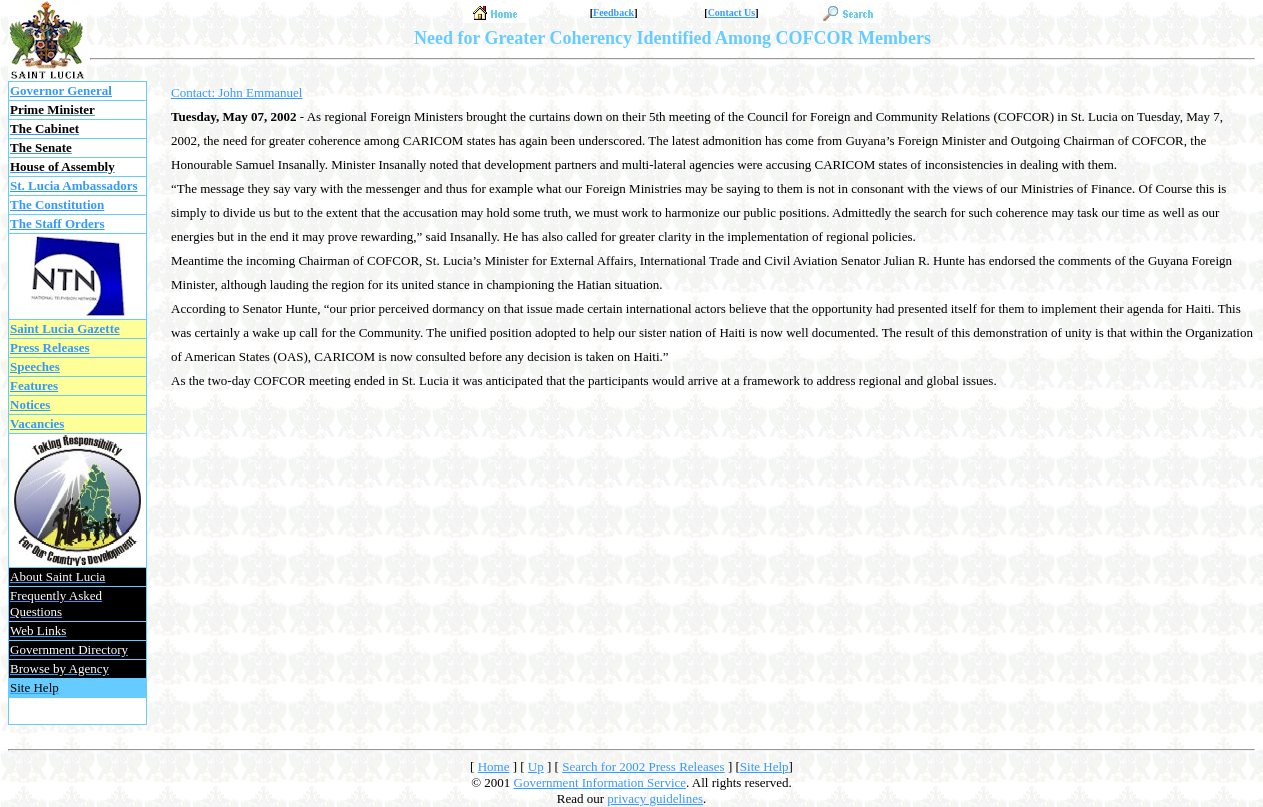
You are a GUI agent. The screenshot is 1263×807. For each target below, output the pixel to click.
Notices (30, 404)
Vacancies (37, 423)
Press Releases (50, 347)
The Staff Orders (57, 223)
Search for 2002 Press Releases (643, 766)
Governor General (61, 90)
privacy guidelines (655, 798)
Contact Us (732, 12)
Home (494, 766)
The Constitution (57, 204)
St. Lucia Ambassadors (74, 185)
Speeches (35, 366)
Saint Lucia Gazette (65, 328)
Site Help (764, 766)
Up (536, 766)
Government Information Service (600, 782)
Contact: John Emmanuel (236, 92)
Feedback (613, 12)
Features (34, 385)
